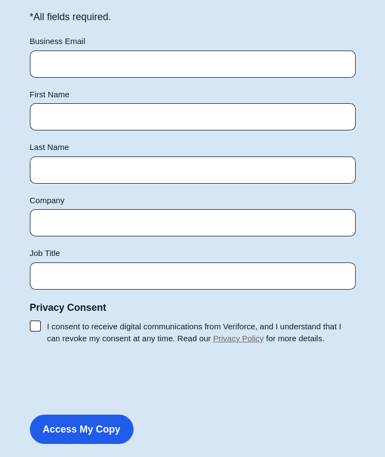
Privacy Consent (68, 307)
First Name (50, 94)
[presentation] (112, 377)
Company (47, 200)
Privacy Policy (238, 338)
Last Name (50, 147)
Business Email (58, 41)
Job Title (45, 253)
